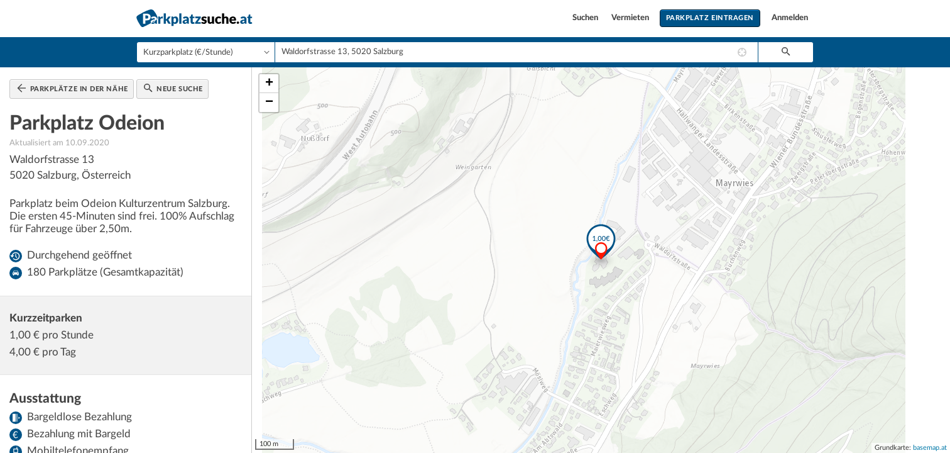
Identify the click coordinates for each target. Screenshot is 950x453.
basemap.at (930, 447)
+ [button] (269, 83)
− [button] (269, 102)
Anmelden (790, 18)
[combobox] (516, 52)
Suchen (586, 18)
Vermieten (631, 18)
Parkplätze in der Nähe (72, 88)
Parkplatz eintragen (710, 17)
